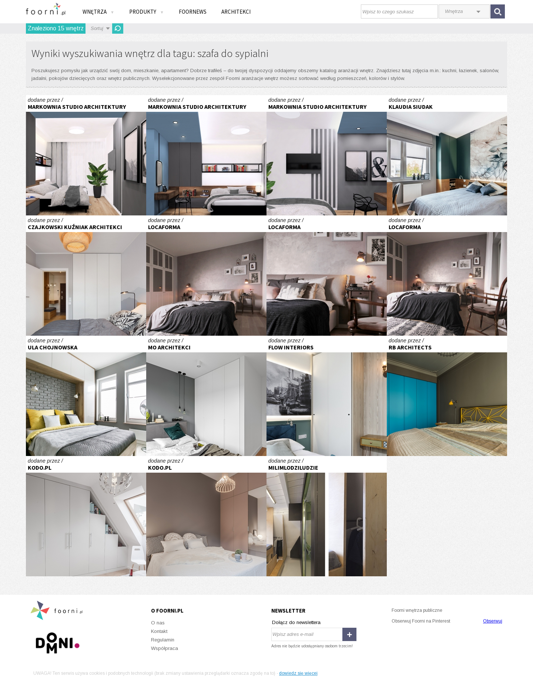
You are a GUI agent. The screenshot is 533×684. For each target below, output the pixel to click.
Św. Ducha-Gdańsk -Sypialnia (326, 396)
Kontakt (159, 631)
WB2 (86, 275)
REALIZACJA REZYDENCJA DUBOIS (206, 516)
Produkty (146, 11)
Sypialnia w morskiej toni (447, 155)
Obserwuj (492, 621)
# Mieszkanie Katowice (86, 155)
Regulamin (162, 640)
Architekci (236, 11)
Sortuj (97, 28)
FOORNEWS (193, 11)
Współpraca (164, 648)
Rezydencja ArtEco (447, 396)
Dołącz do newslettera (296, 622)
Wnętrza (98, 11)
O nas (158, 623)
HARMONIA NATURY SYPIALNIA (206, 396)
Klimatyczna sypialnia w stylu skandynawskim (206, 275)
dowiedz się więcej (298, 673)
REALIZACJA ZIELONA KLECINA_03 (86, 516)
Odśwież (117, 28)
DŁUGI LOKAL (326, 516)
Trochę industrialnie (86, 396)
